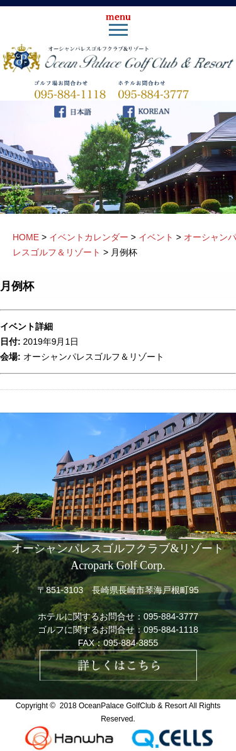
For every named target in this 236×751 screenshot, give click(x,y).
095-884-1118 (170, 630)
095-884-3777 (170, 616)
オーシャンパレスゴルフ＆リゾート (93, 357)
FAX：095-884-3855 (118, 643)
